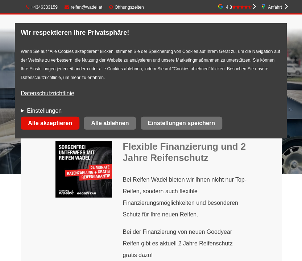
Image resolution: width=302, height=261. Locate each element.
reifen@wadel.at (83, 7)
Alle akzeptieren (50, 123)
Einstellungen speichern (181, 123)
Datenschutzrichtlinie (47, 93)
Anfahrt (275, 7)
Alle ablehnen (110, 123)
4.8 (239, 7)
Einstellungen (44, 111)
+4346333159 (42, 7)
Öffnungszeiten (129, 7)
